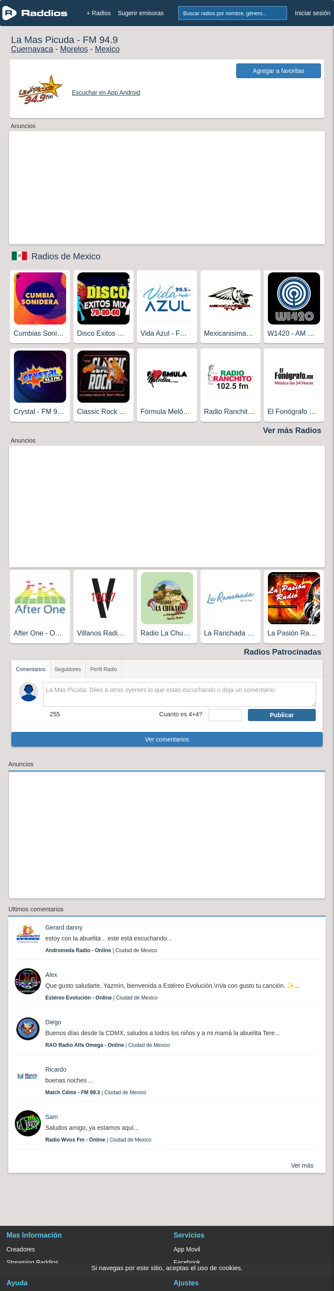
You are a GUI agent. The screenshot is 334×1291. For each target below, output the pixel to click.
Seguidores (68, 669)
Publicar (282, 715)
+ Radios (99, 13)
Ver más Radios (292, 430)
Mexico (107, 49)
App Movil (187, 1249)
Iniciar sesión (313, 13)
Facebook (187, 1262)
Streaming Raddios (32, 1262)
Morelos (74, 49)
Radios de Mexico (65, 256)
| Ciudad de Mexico (101, 950)
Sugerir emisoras (141, 13)
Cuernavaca (32, 49)
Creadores (21, 1249)
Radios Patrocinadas (282, 652)
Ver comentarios (167, 739)
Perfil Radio (103, 669)
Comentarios (30, 669)
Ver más (302, 1165)
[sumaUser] (225, 715)
